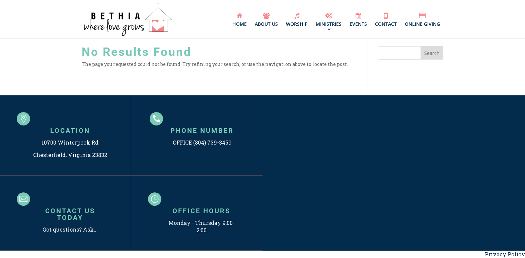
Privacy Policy (505, 254)
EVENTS (358, 20)
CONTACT (386, 19)
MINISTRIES (329, 20)
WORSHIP (297, 20)
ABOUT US (266, 20)
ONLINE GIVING (422, 20)
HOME (239, 20)
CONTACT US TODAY (70, 214)
